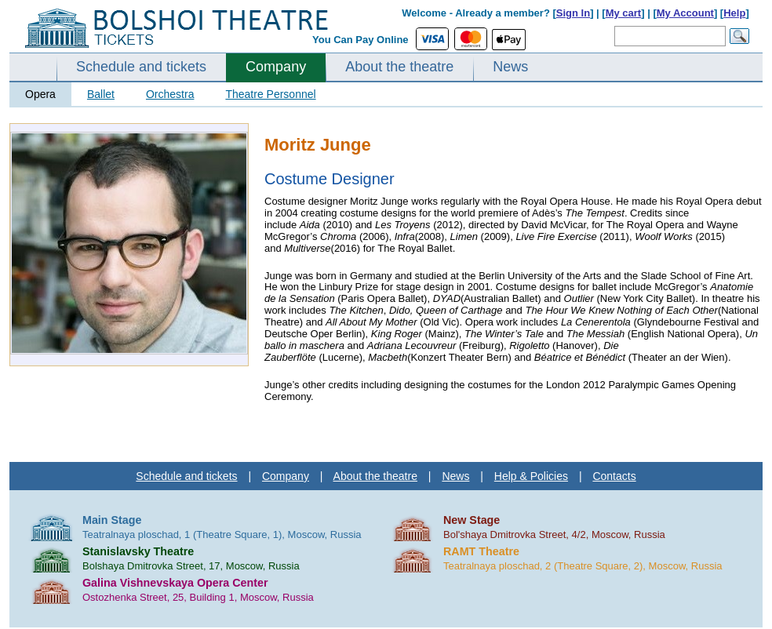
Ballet (101, 94)
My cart (624, 13)
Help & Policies (531, 476)
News (510, 67)
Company (276, 67)
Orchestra (170, 94)
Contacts (613, 476)
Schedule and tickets (141, 67)
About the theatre (399, 67)
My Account (685, 13)
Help (734, 13)
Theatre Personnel (270, 94)
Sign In (573, 13)
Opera (40, 94)
